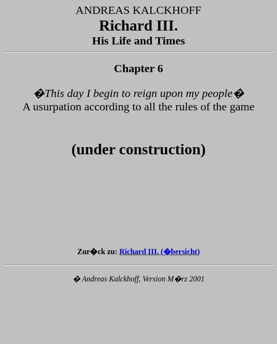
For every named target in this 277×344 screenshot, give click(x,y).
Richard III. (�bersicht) (159, 251)
